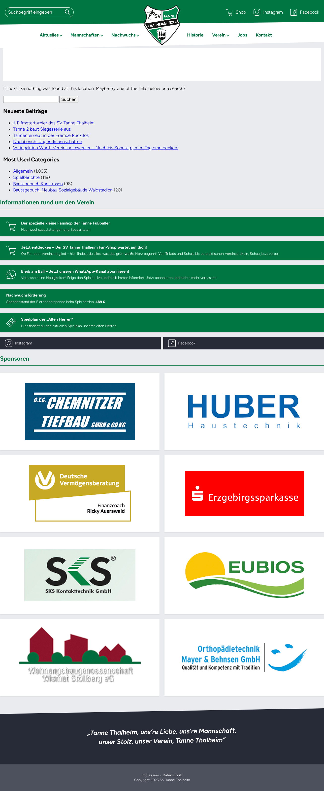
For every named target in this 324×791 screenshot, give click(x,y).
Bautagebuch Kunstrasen (38, 184)
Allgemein (23, 171)
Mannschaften (84, 35)
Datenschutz (173, 775)
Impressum (150, 775)
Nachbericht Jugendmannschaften (47, 141)
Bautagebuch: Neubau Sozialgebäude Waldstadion (63, 190)
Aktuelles (49, 35)
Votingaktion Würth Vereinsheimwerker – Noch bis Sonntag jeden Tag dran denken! (95, 148)
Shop (236, 12)
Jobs (242, 35)
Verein (219, 35)
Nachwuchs (123, 35)
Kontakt (264, 35)
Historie (195, 35)
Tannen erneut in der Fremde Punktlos (51, 135)
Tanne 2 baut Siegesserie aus (42, 129)
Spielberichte (26, 177)
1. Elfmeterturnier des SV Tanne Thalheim (54, 123)
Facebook (304, 12)
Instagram (268, 12)
